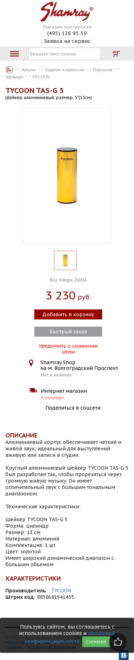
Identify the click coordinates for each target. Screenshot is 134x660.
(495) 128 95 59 (67, 33)
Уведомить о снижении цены (68, 348)
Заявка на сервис (67, 41)
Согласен (96, 641)
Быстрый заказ (68, 331)
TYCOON (61, 590)
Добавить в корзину (68, 314)
